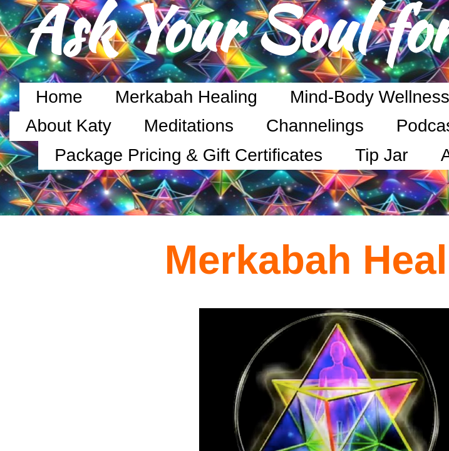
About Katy (68, 125)
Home (59, 96)
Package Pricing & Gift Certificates (188, 155)
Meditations (189, 125)
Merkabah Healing (186, 96)
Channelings (315, 125)
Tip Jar (381, 155)
